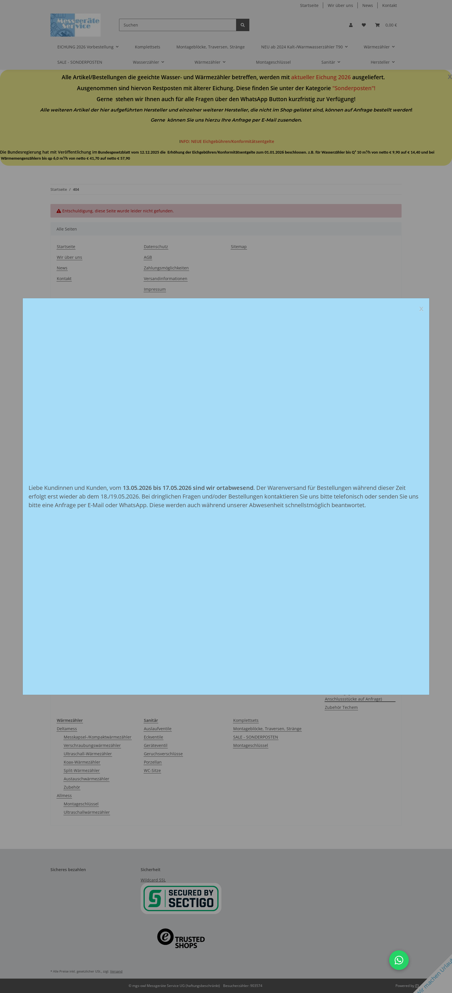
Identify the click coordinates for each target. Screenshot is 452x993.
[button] (399, 960)
